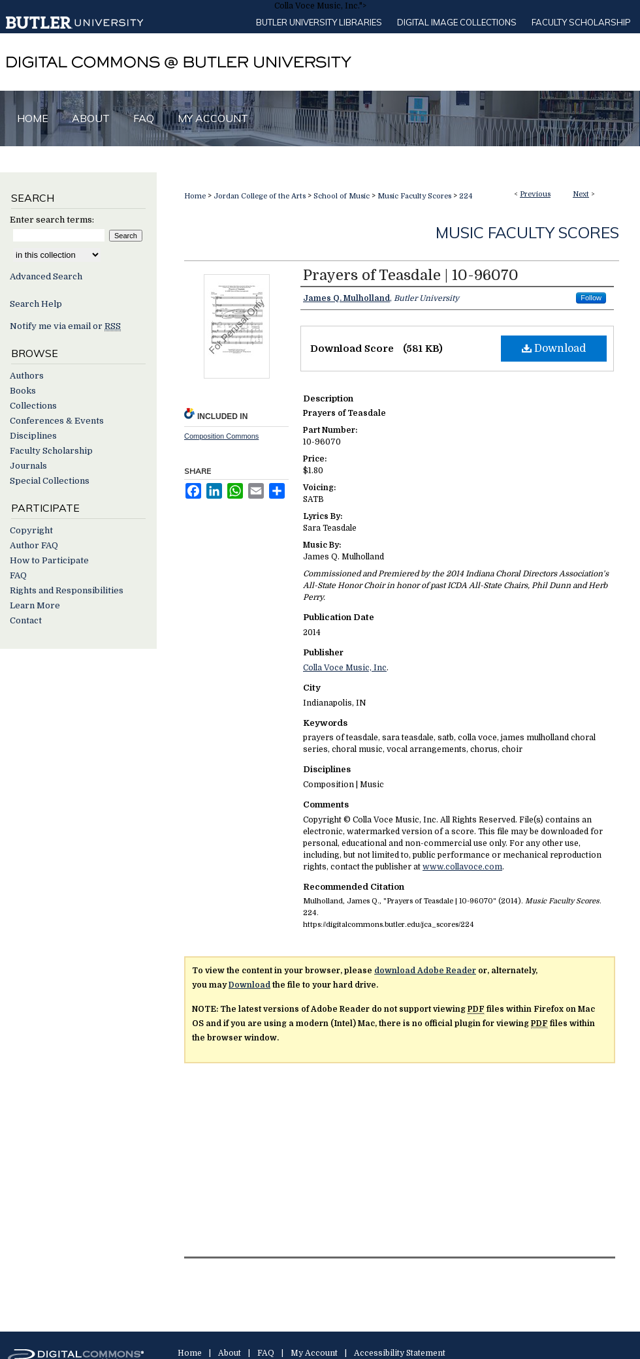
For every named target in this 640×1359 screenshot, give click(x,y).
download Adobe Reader (425, 970)
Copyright (31, 530)
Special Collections (49, 481)
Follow (591, 298)
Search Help (36, 304)
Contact (26, 620)
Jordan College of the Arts (260, 196)
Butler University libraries (319, 22)
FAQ (18, 575)
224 (466, 196)
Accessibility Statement (399, 1353)
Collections (33, 406)
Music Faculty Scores (414, 196)
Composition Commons (221, 436)
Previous (535, 194)
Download (554, 348)
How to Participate (49, 560)
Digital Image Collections (457, 22)
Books (23, 391)
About (229, 1353)
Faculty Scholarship (581, 22)
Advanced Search (46, 276)
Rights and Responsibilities (66, 590)
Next (581, 194)
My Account (314, 1353)
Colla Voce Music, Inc (345, 667)
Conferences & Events (57, 421)
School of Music (341, 196)
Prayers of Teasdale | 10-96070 (411, 275)
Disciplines (33, 436)
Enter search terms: (52, 220)
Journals (28, 466)
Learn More (35, 605)
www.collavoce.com (462, 866)
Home (195, 196)
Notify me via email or (65, 326)
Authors (27, 376)
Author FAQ (34, 545)
